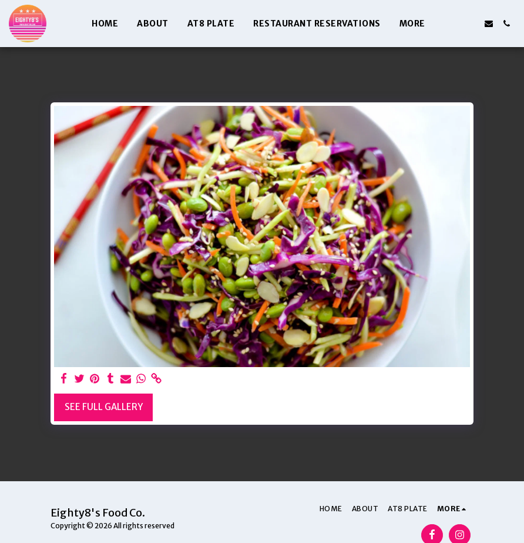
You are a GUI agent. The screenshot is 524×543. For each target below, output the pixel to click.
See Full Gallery (104, 406)
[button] (453, 23)
